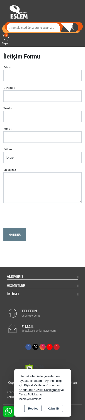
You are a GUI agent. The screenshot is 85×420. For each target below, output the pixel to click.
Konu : (7, 128)
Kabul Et (53, 408)
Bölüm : (8, 149)
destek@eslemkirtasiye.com (39, 330)
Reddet (33, 408)
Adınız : (8, 67)
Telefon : (9, 108)
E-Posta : (9, 87)
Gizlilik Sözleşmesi (47, 390)
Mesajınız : (10, 169)
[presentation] (37, 215)
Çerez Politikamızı (31, 394)
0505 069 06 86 (31, 315)
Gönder (15, 234)
